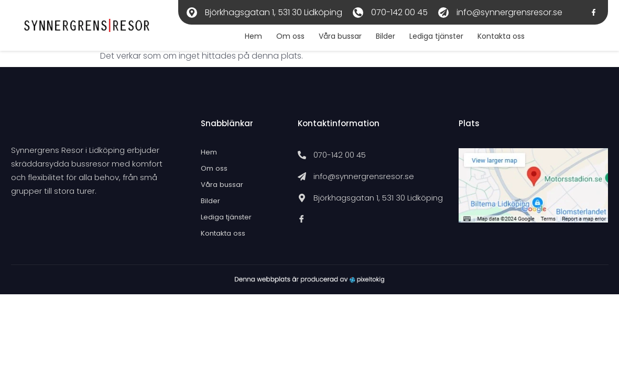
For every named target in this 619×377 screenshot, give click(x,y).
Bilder (380, 37)
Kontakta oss (499, 37)
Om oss (282, 37)
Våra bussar (333, 37)
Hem (243, 37)
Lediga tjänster (433, 37)
